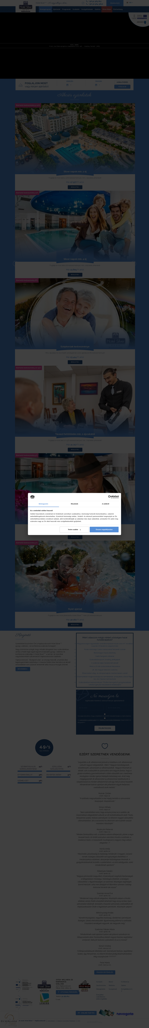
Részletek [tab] (74, 504)
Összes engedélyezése (104, 529)
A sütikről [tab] (105, 504)
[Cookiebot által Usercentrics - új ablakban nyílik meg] (110, 497)
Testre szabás (74, 529)
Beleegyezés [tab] (43, 504)
